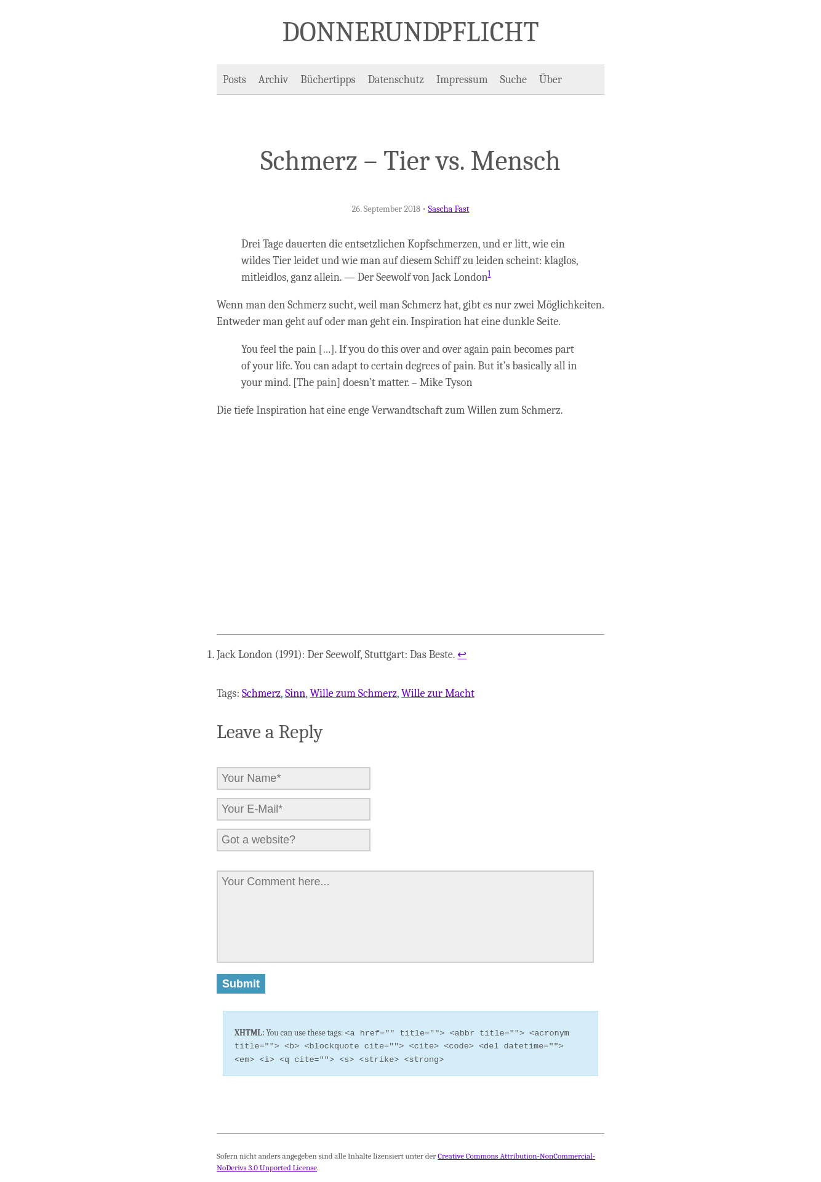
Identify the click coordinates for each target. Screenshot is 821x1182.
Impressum (462, 79)
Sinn (295, 693)
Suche (513, 79)
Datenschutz (396, 79)
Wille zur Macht (438, 693)
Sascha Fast (449, 209)
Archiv (273, 79)
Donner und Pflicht (410, 32)
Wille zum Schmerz (353, 693)
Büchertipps (327, 79)
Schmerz (261, 693)
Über (550, 79)
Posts (234, 79)
